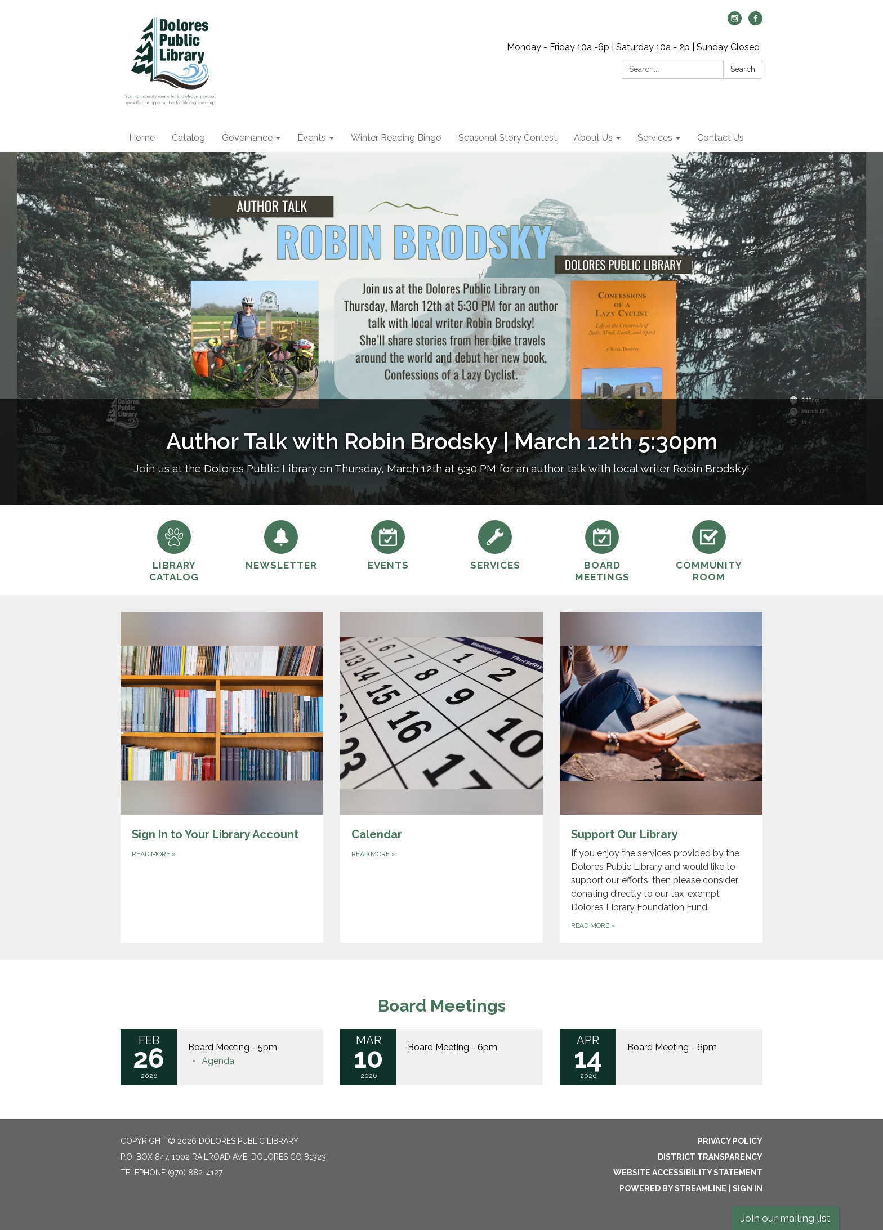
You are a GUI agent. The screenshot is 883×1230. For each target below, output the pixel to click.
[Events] (388, 543)
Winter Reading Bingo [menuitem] (396, 137)
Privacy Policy (730, 1141)
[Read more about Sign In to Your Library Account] (222, 777)
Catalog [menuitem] (188, 137)
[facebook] (755, 22)
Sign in (747, 1188)
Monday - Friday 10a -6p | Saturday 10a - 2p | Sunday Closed (633, 47)
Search (742, 69)
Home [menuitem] (142, 137)
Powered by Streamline (672, 1188)
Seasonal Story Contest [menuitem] (507, 137)
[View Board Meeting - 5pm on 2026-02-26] (250, 1047)
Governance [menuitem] (247, 137)
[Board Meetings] (602, 550)
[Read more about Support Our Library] (661, 777)
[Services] (495, 543)
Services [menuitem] (654, 137)
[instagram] (735, 22)
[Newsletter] (281, 543)
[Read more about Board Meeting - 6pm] (441, 1057)
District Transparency (710, 1156)
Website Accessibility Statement (687, 1172)
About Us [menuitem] (593, 137)
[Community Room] (709, 550)
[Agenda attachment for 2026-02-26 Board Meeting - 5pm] (218, 1060)
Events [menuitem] (311, 137)
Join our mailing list (785, 1218)
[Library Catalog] (174, 550)
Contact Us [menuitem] (720, 137)
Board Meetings (442, 1006)
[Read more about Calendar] (441, 777)
